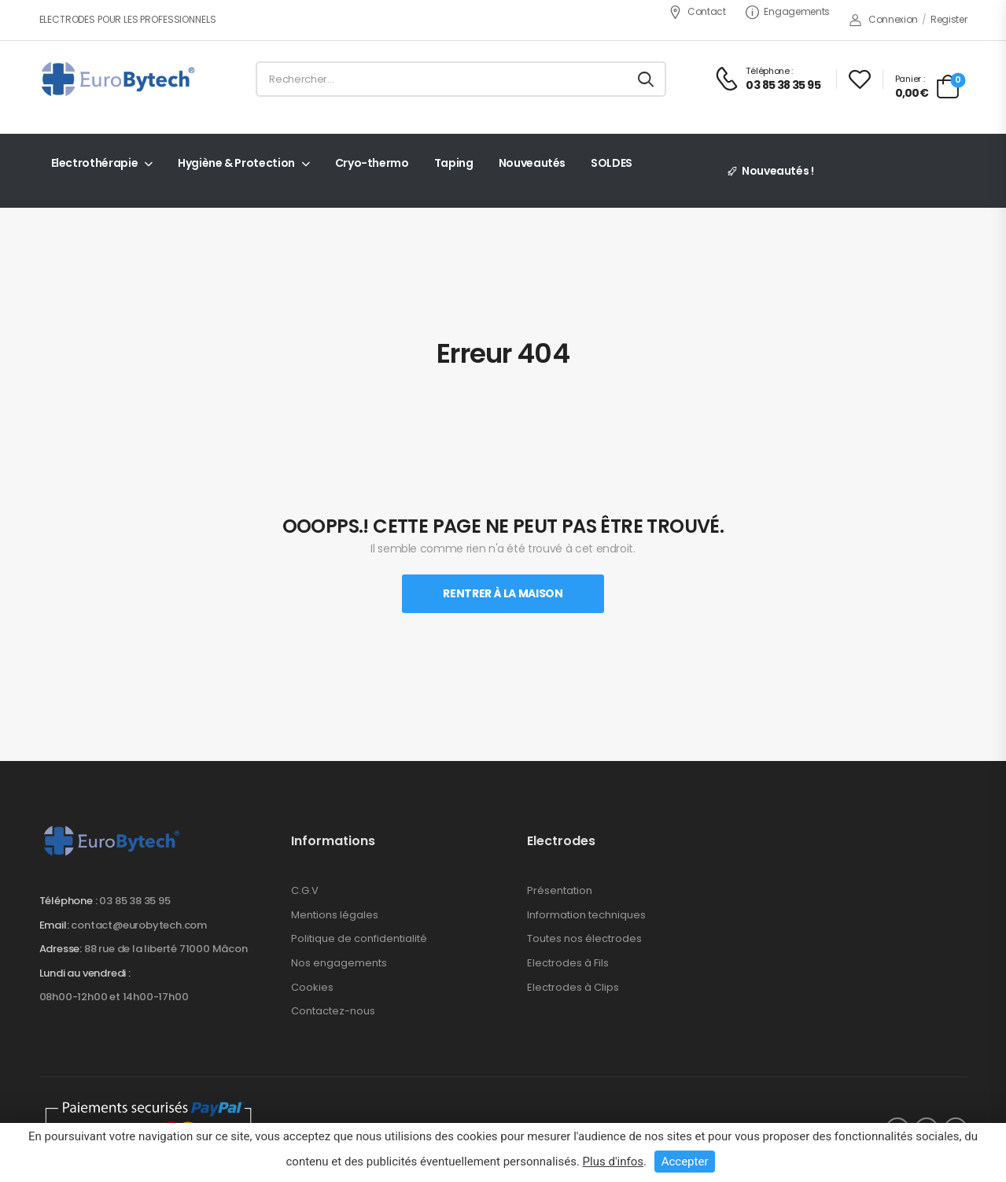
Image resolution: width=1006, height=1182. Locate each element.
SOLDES (611, 163)
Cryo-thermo (372, 163)
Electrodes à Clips (573, 987)
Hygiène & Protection (236, 163)
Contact (697, 11)
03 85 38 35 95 (134, 900)
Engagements (788, 11)
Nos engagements (339, 962)
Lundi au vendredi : (85, 973)
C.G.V (305, 890)
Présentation (559, 890)
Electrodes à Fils (568, 962)
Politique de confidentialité (359, 938)
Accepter (685, 1161)
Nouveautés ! (778, 171)
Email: (54, 925)
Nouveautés (532, 163)
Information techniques (586, 914)
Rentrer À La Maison (502, 593)
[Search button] (645, 79)
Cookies (312, 987)
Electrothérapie (94, 163)
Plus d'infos (613, 1161)
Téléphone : (68, 900)
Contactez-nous (333, 1010)
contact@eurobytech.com (139, 925)
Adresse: (60, 948)
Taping (454, 163)
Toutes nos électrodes (584, 938)
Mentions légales (334, 914)
